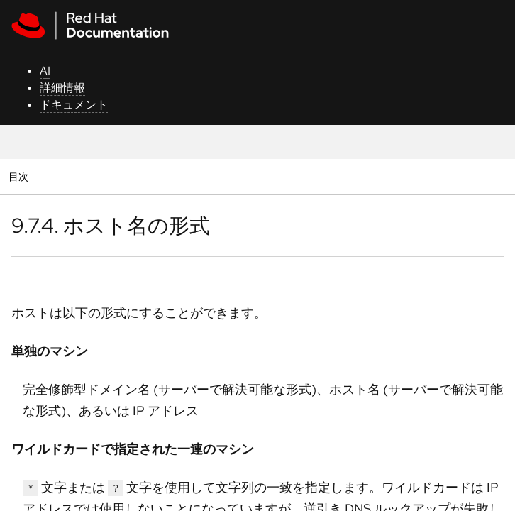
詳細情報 (62, 87)
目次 (20, 176)
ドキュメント (74, 104)
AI (45, 70)
